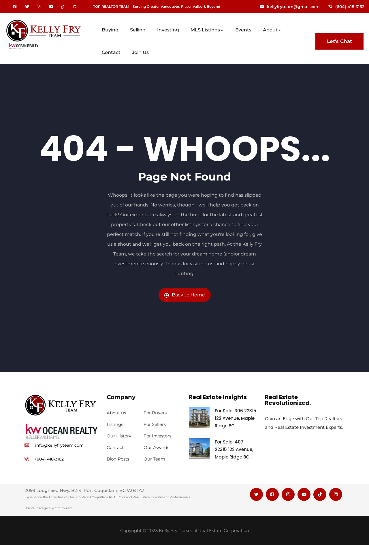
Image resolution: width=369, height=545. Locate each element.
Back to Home (184, 295)
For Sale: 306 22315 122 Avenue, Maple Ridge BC (235, 418)
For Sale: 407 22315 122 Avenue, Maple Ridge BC (234, 449)
